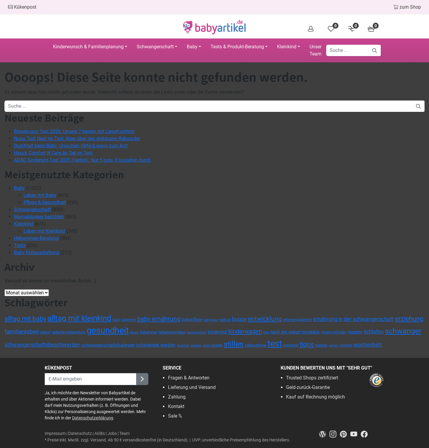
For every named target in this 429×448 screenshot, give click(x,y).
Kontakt (176, 406)
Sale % (175, 416)
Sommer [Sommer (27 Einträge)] (183, 345)
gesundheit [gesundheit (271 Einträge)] (108, 330)
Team (124, 433)
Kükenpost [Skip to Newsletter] (22, 7)
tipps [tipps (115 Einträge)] (307, 344)
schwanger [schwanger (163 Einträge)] (403, 331)
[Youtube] (355, 434)
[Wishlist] (332, 28)
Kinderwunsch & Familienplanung (88, 47)
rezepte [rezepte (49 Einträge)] (355, 332)
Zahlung (177, 397)
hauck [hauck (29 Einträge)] (134, 332)
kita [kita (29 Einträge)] (266, 332)
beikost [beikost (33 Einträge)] (225, 320)
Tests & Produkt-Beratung (237, 47)
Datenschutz (80, 433)
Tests (19, 245)
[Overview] (312, 28)
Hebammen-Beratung (36, 238)
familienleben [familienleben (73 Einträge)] (21, 331)
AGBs (99, 433)
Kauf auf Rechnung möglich (315, 397)
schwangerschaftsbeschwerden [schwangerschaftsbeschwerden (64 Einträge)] (42, 345)
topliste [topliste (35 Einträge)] (321, 345)
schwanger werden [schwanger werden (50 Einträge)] (155, 345)
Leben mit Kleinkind (44, 231)
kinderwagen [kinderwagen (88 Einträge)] (245, 331)
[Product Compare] (352, 28)
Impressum (55, 433)
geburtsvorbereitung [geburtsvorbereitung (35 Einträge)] (69, 332)
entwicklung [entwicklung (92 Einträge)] (265, 318)
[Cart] (371, 28)
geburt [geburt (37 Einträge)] (45, 332)
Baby (192, 47)
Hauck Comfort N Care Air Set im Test (53, 153)
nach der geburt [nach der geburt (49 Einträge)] (285, 332)
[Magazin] (324, 434)
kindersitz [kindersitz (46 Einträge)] (217, 332)
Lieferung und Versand (192, 387)
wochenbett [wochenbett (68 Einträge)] (368, 345)
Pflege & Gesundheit (45, 202)
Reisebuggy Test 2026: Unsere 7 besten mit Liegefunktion (74, 131)
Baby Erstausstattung (36, 252)
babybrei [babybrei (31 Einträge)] (129, 320)
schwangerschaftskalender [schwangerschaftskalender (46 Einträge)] (108, 345)
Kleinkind (286, 47)
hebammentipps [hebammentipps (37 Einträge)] (172, 332)
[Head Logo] (214, 27)
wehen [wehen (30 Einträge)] (333, 345)
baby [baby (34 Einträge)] (117, 320)
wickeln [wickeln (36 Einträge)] (345, 345)
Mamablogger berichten (39, 217)
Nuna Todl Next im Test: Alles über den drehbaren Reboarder (77, 138)
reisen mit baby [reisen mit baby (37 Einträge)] (333, 332)
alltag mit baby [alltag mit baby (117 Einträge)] (25, 318)
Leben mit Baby (40, 195)
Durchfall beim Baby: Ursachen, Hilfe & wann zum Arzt (71, 146)
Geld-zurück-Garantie (308, 387)
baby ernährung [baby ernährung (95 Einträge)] (159, 318)
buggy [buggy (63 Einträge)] (239, 319)
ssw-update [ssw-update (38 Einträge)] (213, 345)
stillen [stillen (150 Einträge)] (233, 344)
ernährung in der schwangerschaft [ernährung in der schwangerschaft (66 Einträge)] (353, 319)
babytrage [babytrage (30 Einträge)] (210, 320)
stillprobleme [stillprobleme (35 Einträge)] (255, 345)
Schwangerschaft (155, 47)
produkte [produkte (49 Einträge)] (311, 332)
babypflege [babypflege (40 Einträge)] (192, 319)
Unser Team (315, 50)
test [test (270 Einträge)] (275, 344)
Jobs (112, 433)
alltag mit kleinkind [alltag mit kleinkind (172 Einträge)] (79, 318)
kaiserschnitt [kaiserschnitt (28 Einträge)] (196, 332)
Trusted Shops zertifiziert (312, 378)
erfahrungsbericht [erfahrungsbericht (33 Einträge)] (297, 320)
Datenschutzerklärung (92, 417)
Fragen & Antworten (188, 378)
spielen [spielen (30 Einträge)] (196, 345)
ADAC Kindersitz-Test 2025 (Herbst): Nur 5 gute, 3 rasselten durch (82, 160)
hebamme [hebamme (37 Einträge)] (148, 332)
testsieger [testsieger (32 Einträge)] (291, 345)
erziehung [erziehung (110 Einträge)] (409, 318)
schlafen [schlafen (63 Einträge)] (373, 332)
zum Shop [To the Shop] (407, 7)
